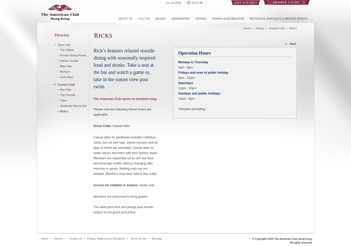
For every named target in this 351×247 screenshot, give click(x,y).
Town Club (64, 44)
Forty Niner (67, 77)
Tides (63, 100)
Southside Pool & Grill (73, 105)
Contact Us (75, 239)
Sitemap (157, 239)
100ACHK (143, 19)
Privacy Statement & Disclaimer (106, 239)
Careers (58, 239)
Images (160, 19)
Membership (180, 19)
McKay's (65, 71)
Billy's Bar (66, 66)
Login (286, 2)
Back (291, 44)
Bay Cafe (65, 89)
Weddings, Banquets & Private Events (277, 19)
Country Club (276, 28)
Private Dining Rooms (73, 55)
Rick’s (64, 111)
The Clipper (67, 49)
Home (247, 28)
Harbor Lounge (69, 60)
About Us (126, 19)
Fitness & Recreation (228, 19)
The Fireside (67, 94)
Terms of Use (138, 239)
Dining (200, 19)
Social (246, 2)
